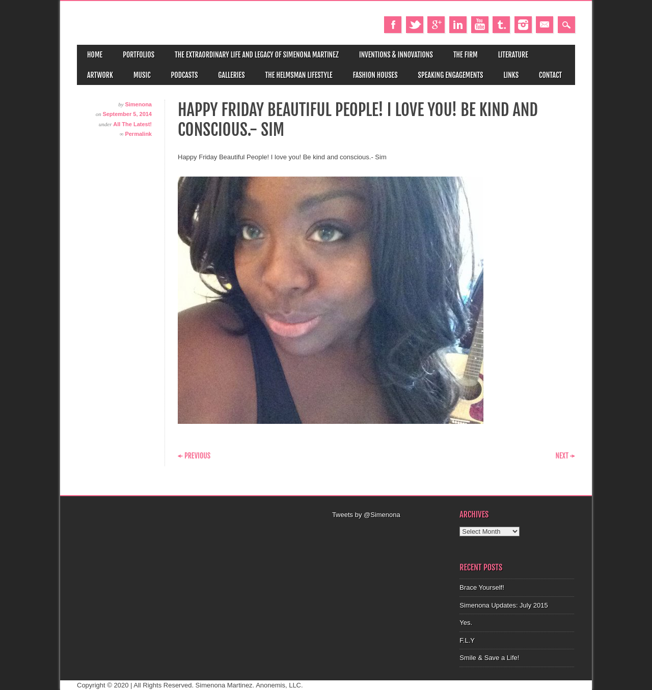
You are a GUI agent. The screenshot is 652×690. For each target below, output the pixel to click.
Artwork (100, 75)
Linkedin (458, 24)
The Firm (465, 54)
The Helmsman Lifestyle (299, 75)
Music (142, 75)
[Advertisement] (389, 533)
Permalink (138, 134)
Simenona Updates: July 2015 (503, 605)
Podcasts (184, 75)
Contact (550, 75)
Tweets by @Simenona (366, 515)
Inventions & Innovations (396, 54)
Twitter (414, 24)
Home (94, 54)
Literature (513, 54)
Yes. (465, 622)
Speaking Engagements (450, 75)
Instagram (523, 24)
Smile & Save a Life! (489, 658)
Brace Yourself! (481, 587)
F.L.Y (467, 640)
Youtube (479, 24)
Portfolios (138, 54)
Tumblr (501, 24)
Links (511, 75)
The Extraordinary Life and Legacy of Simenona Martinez (257, 54)
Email (544, 24)
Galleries (231, 75)
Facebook (392, 24)
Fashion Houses (375, 75)
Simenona (138, 104)
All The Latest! (132, 124)
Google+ (436, 24)
